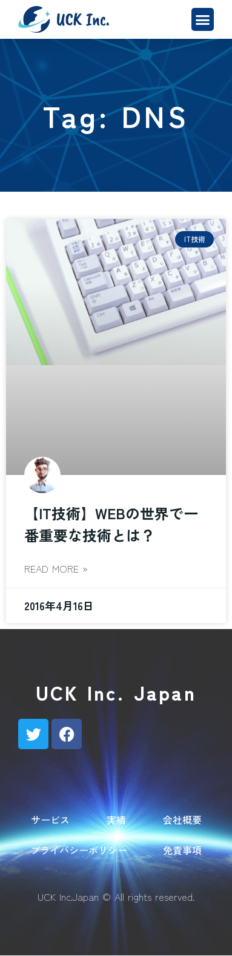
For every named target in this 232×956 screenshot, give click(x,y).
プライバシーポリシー (78, 850)
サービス (50, 819)
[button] (202, 19)
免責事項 (182, 850)
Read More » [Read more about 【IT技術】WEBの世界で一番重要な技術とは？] (56, 568)
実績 (116, 819)
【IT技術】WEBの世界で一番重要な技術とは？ (111, 523)
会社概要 (182, 819)
